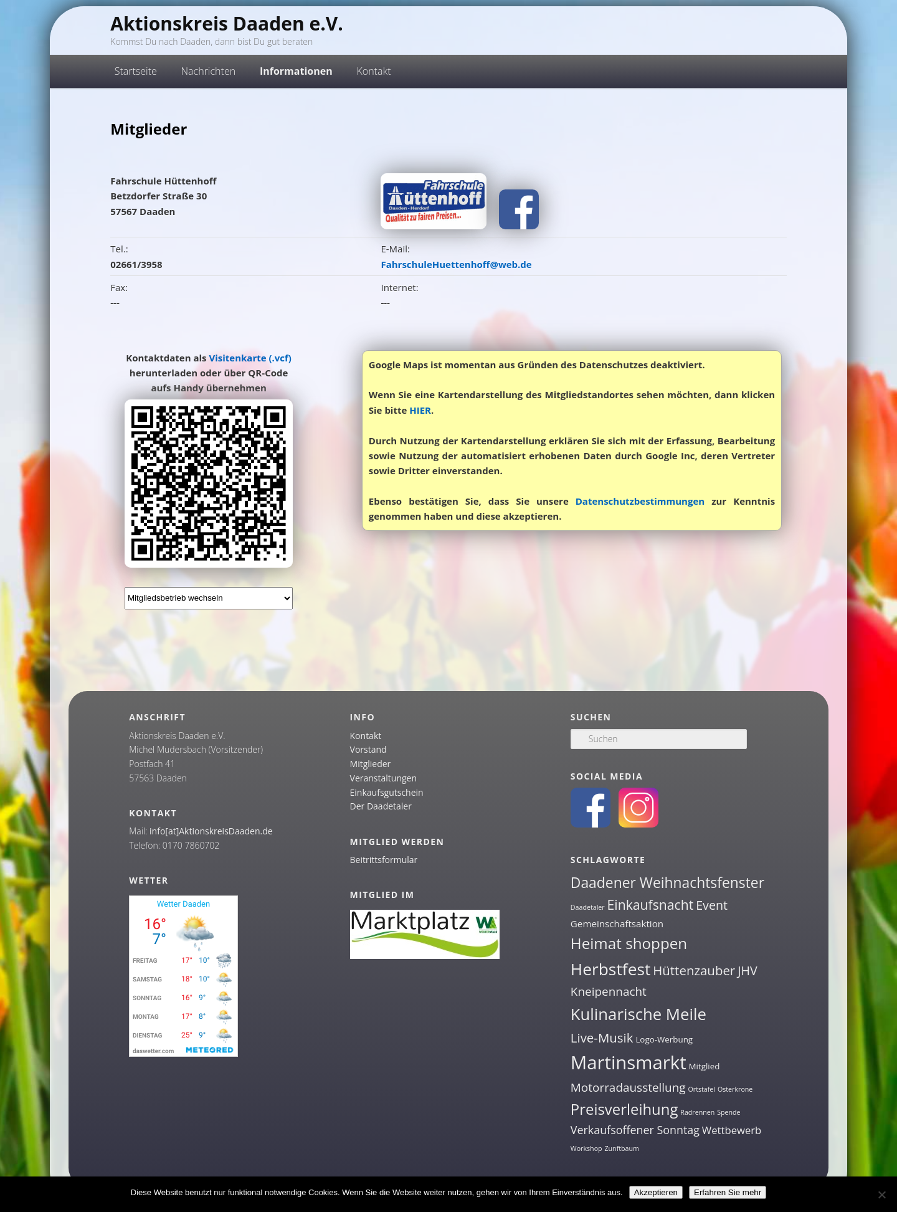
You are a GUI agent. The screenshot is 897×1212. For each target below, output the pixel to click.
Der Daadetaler (381, 806)
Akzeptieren (656, 1192)
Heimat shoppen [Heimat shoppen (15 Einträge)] (629, 943)
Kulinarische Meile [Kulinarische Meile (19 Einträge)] (638, 1014)
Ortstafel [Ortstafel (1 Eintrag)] (702, 1089)
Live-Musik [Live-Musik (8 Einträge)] (602, 1037)
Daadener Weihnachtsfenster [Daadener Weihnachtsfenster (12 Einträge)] (667, 882)
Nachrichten (208, 71)
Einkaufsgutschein (387, 792)
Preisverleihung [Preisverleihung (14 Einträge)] (624, 1109)
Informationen (296, 71)
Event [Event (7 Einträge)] (712, 905)
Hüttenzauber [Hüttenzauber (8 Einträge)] (694, 970)
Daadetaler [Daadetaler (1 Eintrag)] (588, 907)
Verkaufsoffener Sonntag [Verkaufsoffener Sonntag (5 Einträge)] (635, 1129)
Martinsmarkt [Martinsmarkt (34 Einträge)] (628, 1062)
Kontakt (373, 71)
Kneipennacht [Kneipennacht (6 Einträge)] (609, 991)
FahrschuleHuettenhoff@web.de (456, 264)
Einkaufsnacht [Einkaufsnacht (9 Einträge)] (650, 904)
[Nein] (881, 1194)
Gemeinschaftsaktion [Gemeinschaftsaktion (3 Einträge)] (617, 923)
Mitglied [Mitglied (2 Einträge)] (704, 1066)
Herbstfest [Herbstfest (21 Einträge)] (611, 969)
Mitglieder (370, 764)
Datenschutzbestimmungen (640, 501)
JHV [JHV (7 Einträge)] (747, 970)
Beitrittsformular (384, 860)
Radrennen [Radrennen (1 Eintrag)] (697, 1112)
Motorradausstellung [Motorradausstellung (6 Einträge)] (628, 1087)
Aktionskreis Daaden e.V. (226, 23)
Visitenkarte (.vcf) (250, 357)
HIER (420, 410)
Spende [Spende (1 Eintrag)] (728, 1112)
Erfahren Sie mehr (727, 1192)
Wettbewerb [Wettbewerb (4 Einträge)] (732, 1130)
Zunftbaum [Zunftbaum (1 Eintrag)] (621, 1148)
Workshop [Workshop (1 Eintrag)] (586, 1148)
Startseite (136, 71)
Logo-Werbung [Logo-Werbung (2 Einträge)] (664, 1039)
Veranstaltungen (383, 778)
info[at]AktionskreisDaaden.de (211, 831)
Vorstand (368, 749)
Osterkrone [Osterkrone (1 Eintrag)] (735, 1089)
